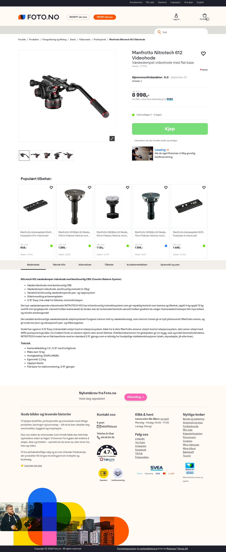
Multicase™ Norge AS (177, 548)
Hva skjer (188, 2)
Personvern (189, 437)
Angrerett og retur (193, 422)
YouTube (140, 442)
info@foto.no (109, 426)
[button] (113, 454)
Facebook (140, 449)
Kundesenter (136, 2)
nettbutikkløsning (148, 548)
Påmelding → (135, 397)
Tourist (187, 455)
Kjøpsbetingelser (192, 433)
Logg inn (176, 15)
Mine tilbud (189, 448)
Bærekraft (188, 452)
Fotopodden (142, 457)
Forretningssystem (126, 548)
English (200, 2)
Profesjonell (100, 39)
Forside (22, 39)
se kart (164, 419)
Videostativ (84, 39)
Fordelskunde (190, 426)
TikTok (139, 453)
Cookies (187, 441)
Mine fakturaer (191, 444)
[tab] (33, 265)
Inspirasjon (175, 2)
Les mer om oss (33, 465)
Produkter (34, 39)
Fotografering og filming (54, 39)
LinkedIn (140, 438)
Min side (150, 2)
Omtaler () (137, 81)
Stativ (73, 39)
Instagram (140, 446)
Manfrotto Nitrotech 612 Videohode (127, 39)
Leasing (160, 150)
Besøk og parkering (193, 419)
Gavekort (162, 2)
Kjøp (170, 129)
